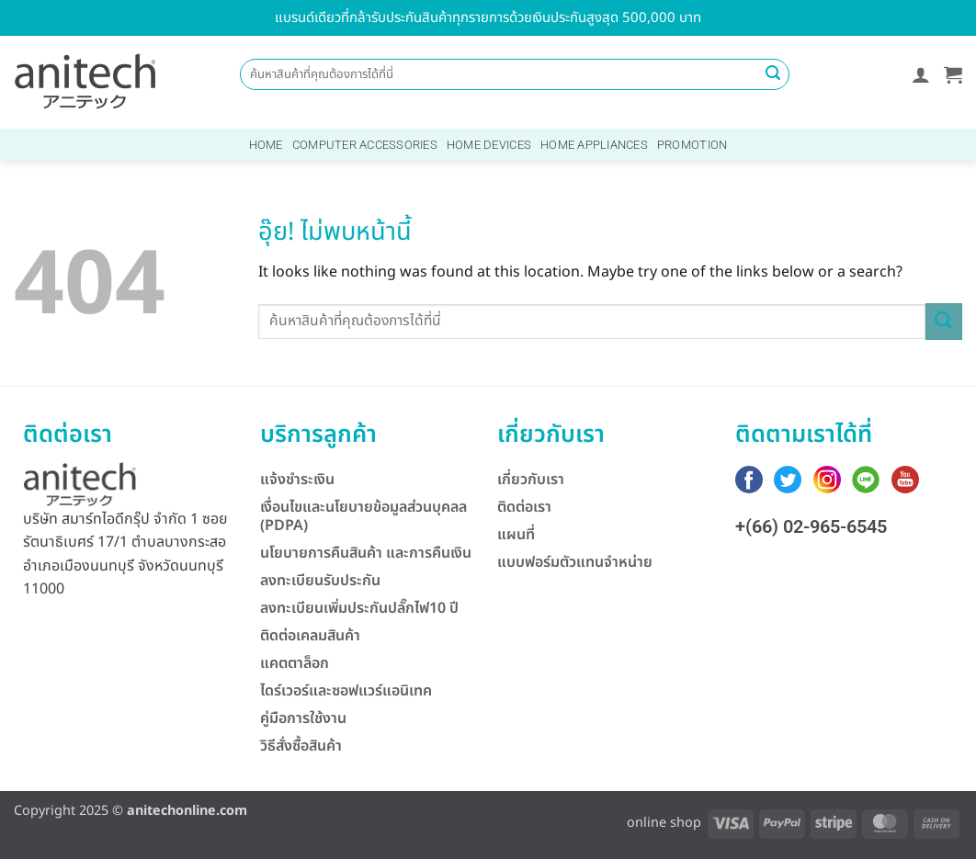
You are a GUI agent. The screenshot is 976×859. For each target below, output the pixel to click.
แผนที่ (516, 535)
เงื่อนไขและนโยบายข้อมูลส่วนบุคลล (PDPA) (363, 516)
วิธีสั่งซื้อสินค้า (301, 746)
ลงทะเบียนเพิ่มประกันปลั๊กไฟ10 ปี (359, 608)
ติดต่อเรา (524, 507)
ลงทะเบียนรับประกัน (320, 581)
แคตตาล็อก (294, 663)
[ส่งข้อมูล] (773, 74)
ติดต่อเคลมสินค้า (310, 636)
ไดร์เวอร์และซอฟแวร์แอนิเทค (346, 691)
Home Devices (489, 145)
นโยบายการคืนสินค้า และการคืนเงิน (365, 553)
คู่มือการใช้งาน (303, 718)
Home (266, 145)
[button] (921, 74)
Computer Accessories (364, 145)
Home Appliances (594, 145)
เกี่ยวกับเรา (530, 480)
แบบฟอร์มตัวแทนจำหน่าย (575, 562)
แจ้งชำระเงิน (297, 480)
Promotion (692, 145)
